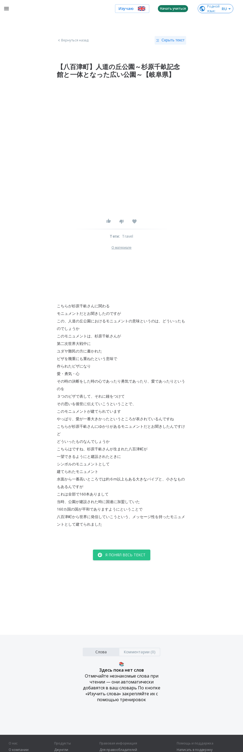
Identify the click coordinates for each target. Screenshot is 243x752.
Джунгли (61, 750)
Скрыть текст (170, 40)
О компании (19, 750)
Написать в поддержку (195, 750)
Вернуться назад (73, 40)
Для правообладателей (118, 750)
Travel (127, 236)
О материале (121, 248)
